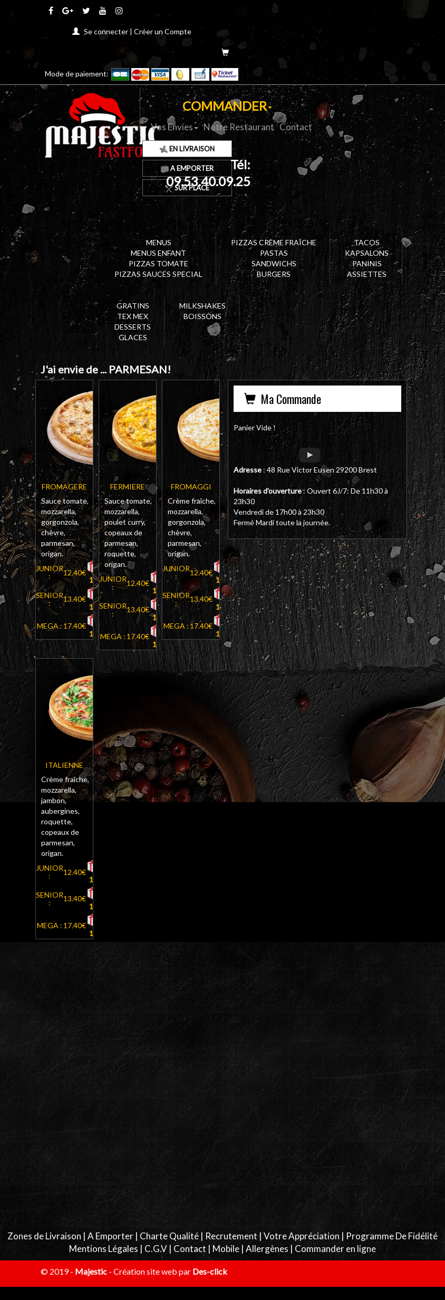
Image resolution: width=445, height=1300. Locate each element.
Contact (295, 126)
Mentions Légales (103, 1248)
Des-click (209, 1271)
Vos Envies (174, 126)
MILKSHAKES (202, 305)
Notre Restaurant (239, 126)
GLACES (133, 337)
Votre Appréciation (302, 1235)
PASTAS (274, 252)
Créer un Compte (162, 31)
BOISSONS (202, 316)
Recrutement (231, 1235)
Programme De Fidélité (392, 1235)
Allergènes (267, 1248)
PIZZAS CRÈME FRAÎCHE (273, 242)
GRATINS (133, 305)
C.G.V (155, 1248)
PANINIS (367, 263)
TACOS (367, 242)
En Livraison (187, 149)
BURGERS (274, 273)
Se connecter (106, 31)
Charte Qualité (169, 1235)
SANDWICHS (273, 263)
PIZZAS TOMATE (158, 263)
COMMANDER (227, 105)
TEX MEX (132, 316)
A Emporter (110, 1235)
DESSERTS (132, 326)
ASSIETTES (366, 273)
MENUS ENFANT (158, 252)
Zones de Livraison (44, 1235)
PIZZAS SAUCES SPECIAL (158, 273)
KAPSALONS (367, 252)
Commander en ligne (335, 1248)
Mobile (225, 1248)
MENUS (158, 242)
